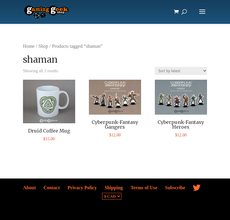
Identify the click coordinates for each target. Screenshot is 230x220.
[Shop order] (181, 71)
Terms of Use (144, 187)
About (29, 187)
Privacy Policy (82, 187)
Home (29, 46)
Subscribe (175, 187)
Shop (43, 46)
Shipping (113, 187)
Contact (52, 187)
